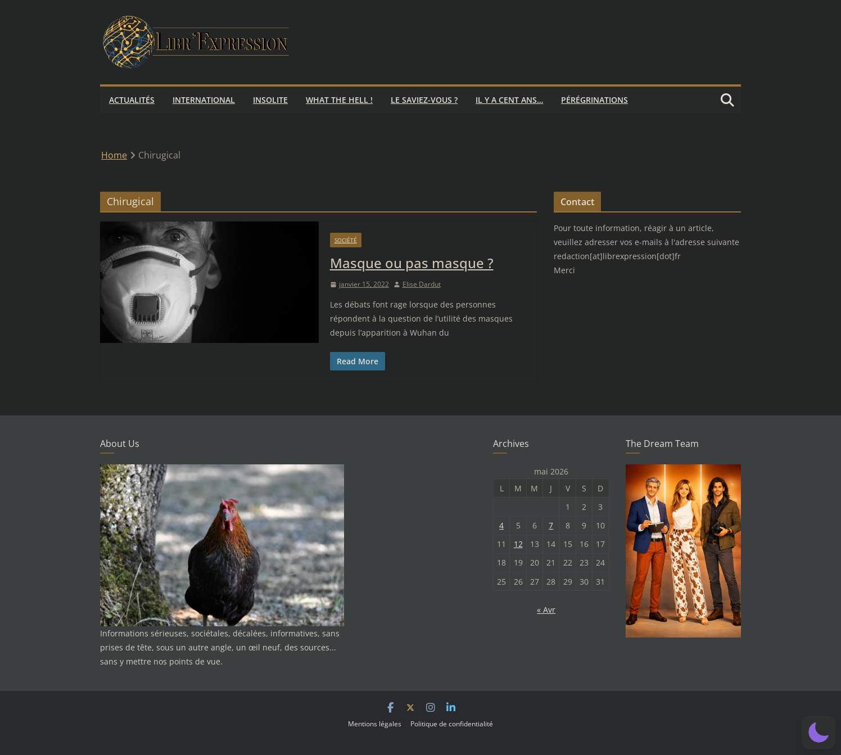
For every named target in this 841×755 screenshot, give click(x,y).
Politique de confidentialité (451, 724)
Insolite (270, 99)
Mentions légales (374, 724)
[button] (818, 732)
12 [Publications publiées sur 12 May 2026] (518, 544)
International (204, 99)
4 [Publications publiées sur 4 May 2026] (501, 525)
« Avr (546, 609)
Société (345, 240)
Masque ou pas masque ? (412, 263)
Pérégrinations (594, 99)
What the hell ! (339, 99)
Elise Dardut (422, 284)
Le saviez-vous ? (424, 99)
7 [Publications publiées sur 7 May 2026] (551, 525)
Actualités (132, 99)
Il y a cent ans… (509, 99)
